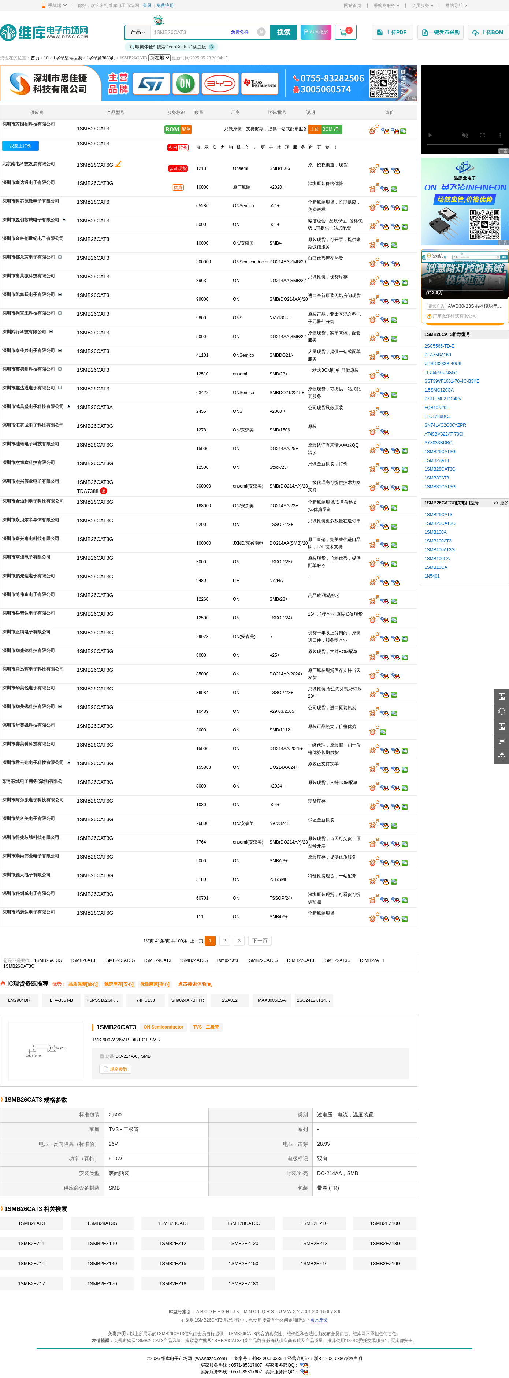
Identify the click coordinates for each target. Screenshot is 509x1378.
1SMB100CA (437, 558)
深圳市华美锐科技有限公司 (28, 706)
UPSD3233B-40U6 (442, 363)
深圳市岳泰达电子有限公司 (28, 613)
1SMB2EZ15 (172, 1263)
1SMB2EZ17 (31, 1283)
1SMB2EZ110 (102, 1243)
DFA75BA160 (437, 355)
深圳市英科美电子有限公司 (28, 818)
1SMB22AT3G (336, 960)
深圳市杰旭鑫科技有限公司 (28, 462)
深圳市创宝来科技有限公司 (28, 313)
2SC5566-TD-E (439, 346)
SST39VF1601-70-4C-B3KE (451, 381)
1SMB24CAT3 (157, 960)
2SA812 (230, 1000)
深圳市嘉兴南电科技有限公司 (30, 538)
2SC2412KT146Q (314, 1000)
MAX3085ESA (272, 1000)
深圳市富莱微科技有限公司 (28, 275)
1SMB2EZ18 (172, 1283)
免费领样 (240, 31)
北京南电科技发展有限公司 (28, 163)
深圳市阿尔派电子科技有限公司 (33, 800)
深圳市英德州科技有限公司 (28, 369)
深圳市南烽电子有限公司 (26, 557)
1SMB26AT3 (83, 960)
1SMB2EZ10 (314, 1223)
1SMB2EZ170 (102, 1283)
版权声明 (353, 1358)
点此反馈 (319, 1320)
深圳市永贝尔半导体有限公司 (30, 519)
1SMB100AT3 (438, 541)
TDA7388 (88, 491)
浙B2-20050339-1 (269, 1358)
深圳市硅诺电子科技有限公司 (30, 444)
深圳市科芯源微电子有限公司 (30, 201)
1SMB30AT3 (436, 478)
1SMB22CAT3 (300, 960)
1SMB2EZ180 (244, 1283)
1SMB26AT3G (48, 960)
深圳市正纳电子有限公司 (26, 631)
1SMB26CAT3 (93, 144)
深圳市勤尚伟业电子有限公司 (30, 856)
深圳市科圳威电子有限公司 (28, 893)
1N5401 (432, 576)
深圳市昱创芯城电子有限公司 (30, 219)
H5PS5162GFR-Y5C (104, 1000)
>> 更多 (501, 502)
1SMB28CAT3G (243, 1223)
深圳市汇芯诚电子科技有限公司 (33, 425)
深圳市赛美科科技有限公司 (28, 744)
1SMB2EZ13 (314, 1243)
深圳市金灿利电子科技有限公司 (33, 501)
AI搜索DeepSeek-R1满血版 (172, 46)
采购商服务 (387, 5)
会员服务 (422, 5)
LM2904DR (19, 1000)
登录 (147, 5)
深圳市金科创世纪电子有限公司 (33, 238)
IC (46, 57)
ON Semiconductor (163, 1027)
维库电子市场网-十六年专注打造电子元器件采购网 (44, 32)
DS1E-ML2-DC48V (442, 398)
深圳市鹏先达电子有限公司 (28, 575)
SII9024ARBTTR (187, 1000)
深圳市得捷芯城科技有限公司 (30, 837)
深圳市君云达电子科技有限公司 (33, 762)
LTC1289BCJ (437, 416)
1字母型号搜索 (67, 57)
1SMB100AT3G (439, 549)
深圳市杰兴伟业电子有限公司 (30, 481)
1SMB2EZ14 (31, 1263)
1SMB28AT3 (31, 1223)
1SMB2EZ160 (385, 1263)
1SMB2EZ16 (314, 1263)
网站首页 (352, 5)
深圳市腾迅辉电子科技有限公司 (33, 669)
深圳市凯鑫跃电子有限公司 (28, 294)
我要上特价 (20, 145)
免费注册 (165, 5)
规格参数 (115, 1069)
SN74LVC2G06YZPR (445, 425)
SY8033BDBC (438, 442)
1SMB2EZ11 (31, 1243)
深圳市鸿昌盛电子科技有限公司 (33, 406)
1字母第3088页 (100, 57)
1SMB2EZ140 (102, 1263)
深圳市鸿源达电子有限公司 (28, 912)
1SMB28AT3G (102, 1223)
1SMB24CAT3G (119, 960)
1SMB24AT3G (194, 960)
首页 (35, 57)
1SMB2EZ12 (172, 1243)
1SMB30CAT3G (440, 486)
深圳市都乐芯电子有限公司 (28, 257)
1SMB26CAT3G (95, 165)
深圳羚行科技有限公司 (24, 331)
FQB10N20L (436, 407)
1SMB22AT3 (371, 960)
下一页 (260, 941)
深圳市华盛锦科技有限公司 (28, 650)
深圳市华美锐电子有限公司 (28, 687)
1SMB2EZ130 (385, 1243)
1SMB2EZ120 (244, 1243)
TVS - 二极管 (206, 1027)
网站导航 (456, 5)
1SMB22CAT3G (262, 960)
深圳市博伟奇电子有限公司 (28, 594)
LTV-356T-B (61, 1000)
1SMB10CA (435, 567)
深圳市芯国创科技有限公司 (28, 124)
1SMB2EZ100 (385, 1223)
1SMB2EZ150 (244, 1263)
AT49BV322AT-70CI (444, 434)
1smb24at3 (227, 960)
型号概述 (316, 32)
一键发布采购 (440, 32)
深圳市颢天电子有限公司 (26, 874)
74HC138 (145, 1000)
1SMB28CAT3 (173, 1223)
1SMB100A (435, 532)
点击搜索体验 (195, 984)
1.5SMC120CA (439, 390)
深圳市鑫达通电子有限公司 (28, 182)
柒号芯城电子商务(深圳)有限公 (32, 781)
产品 (136, 32)
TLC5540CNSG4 (441, 372)
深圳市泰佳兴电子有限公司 (28, 350)
